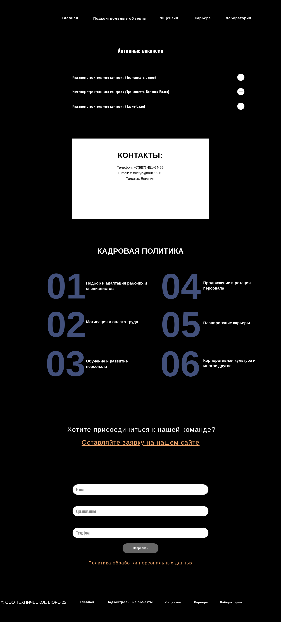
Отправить (140, 548)
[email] (140, 489)
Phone (77, 524)
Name (77, 502)
